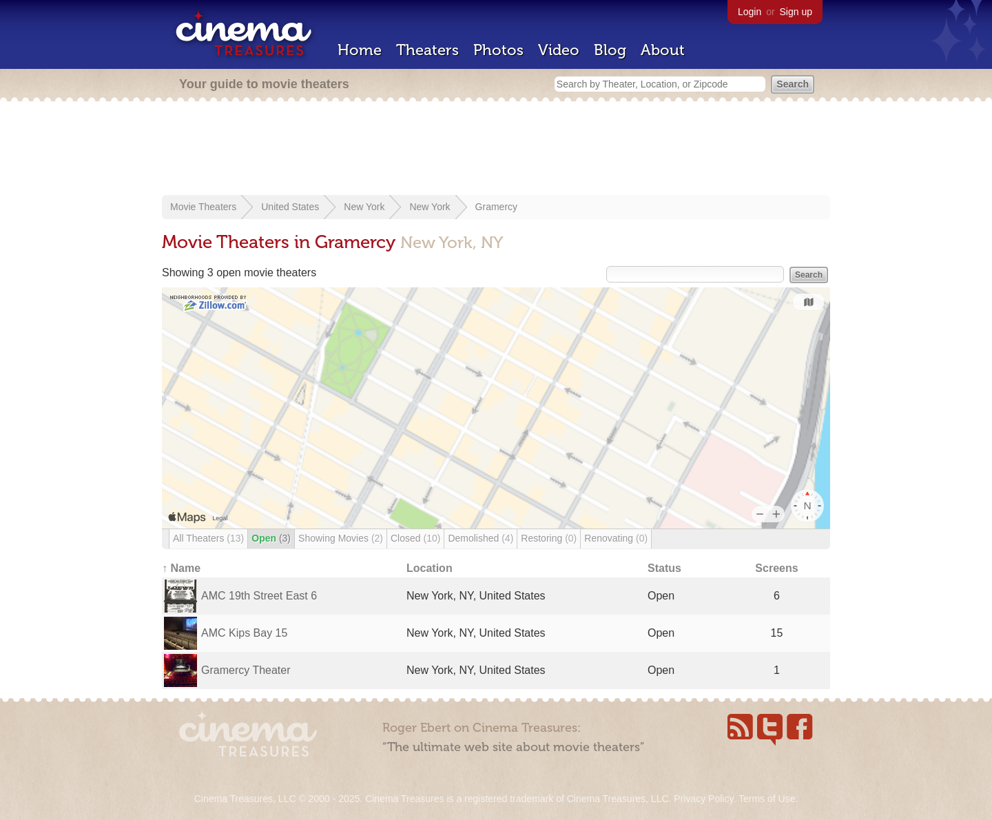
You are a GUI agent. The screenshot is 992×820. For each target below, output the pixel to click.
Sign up (796, 11)
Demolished (480, 538)
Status (664, 568)
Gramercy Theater (246, 670)
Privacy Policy (703, 798)
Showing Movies (340, 538)
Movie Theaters (203, 206)
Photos (498, 50)
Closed (415, 538)
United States (290, 206)
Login (749, 11)
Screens (776, 568)
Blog (610, 50)
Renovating (616, 538)
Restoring (549, 538)
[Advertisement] (496, 150)
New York (364, 206)
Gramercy (496, 206)
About (663, 50)
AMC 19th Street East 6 (259, 596)
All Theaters (208, 538)
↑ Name (181, 568)
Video (558, 50)
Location (429, 568)
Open (271, 538)
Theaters (427, 50)
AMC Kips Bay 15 (244, 633)
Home (360, 50)
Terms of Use (766, 798)
